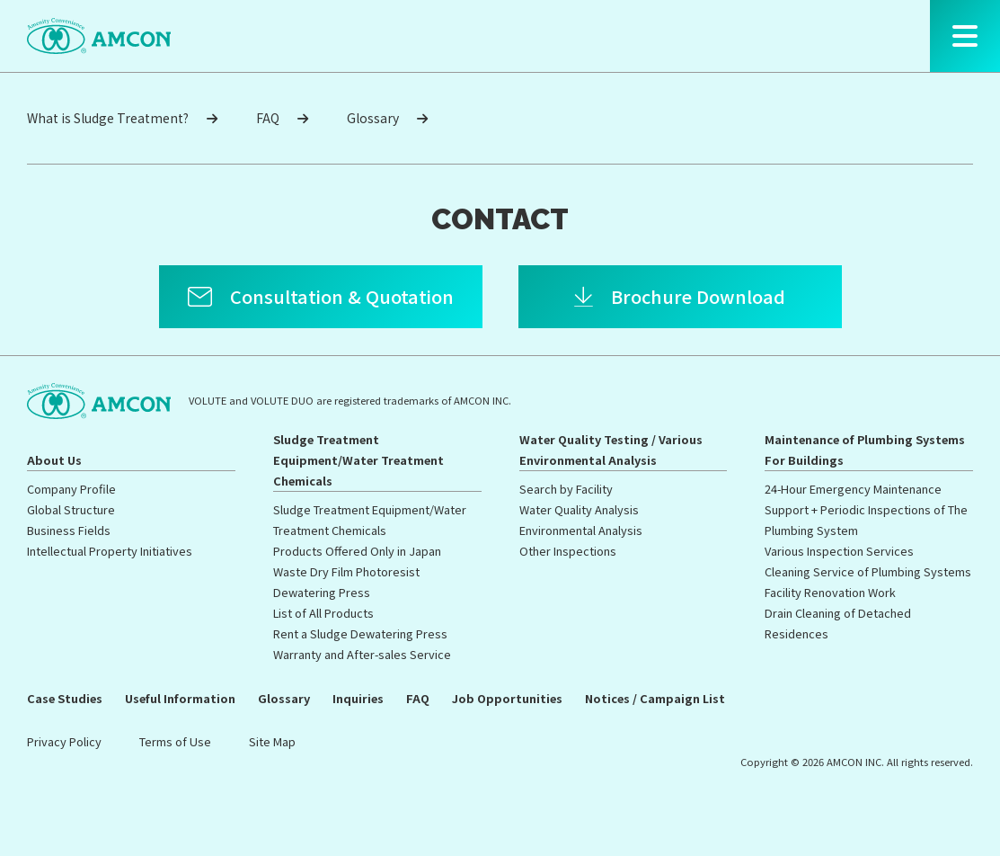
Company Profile (71, 488)
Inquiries (358, 698)
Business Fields (69, 530)
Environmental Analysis (580, 530)
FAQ (282, 118)
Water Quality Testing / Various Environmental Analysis (611, 449)
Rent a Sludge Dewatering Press (360, 633)
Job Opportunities (507, 698)
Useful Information (180, 698)
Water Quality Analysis (579, 509)
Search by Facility (566, 488)
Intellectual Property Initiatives (109, 550)
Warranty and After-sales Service (362, 654)
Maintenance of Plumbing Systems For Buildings (865, 449)
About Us (54, 459)
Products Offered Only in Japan (357, 550)
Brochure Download (698, 296)
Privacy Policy (64, 741)
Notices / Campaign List (655, 698)
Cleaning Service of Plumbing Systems (868, 571)
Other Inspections (567, 550)
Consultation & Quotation (342, 296)
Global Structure (71, 509)
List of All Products (323, 612)
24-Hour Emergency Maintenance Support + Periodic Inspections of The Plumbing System (866, 509)
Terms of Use (175, 741)
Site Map (272, 741)
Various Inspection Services (839, 550)
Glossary (387, 118)
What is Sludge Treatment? (122, 118)
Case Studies (64, 698)
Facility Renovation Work (830, 592)
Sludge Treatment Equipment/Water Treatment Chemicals (358, 460)
